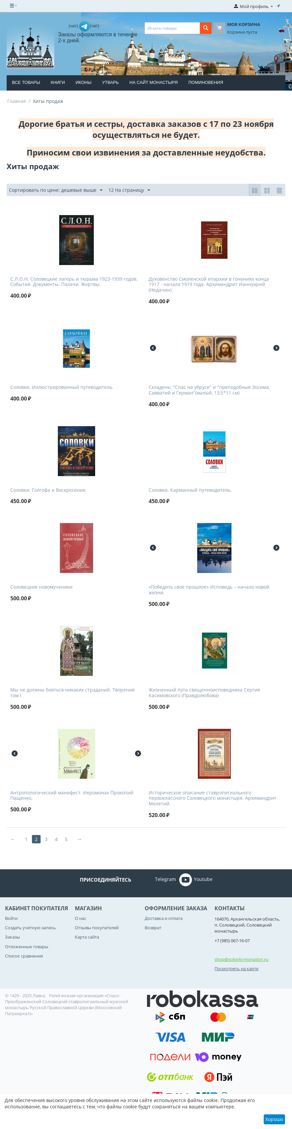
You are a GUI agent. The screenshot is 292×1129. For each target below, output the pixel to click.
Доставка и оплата (164, 918)
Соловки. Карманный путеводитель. (190, 490)
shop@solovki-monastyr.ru (241, 959)
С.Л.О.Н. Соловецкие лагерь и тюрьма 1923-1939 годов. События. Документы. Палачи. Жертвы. (74, 282)
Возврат (153, 928)
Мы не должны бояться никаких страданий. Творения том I (72, 693)
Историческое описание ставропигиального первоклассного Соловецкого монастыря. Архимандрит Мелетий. (212, 798)
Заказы (12, 937)
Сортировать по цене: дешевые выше (55, 190)
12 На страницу (129, 190)
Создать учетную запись (30, 928)
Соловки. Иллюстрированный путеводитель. (61, 387)
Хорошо (274, 1119)
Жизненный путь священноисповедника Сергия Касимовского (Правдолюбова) (204, 693)
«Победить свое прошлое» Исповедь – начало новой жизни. (209, 590)
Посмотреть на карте (236, 969)
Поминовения (206, 82)
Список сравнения (24, 956)
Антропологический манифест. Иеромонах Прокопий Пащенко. (71, 795)
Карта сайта (87, 937)
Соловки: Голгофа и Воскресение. (48, 490)
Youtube (196, 879)
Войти (11, 918)
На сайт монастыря (153, 82)
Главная (16, 101)
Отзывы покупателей (97, 928)
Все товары (26, 82)
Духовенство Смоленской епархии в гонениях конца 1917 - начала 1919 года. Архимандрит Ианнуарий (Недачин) (209, 284)
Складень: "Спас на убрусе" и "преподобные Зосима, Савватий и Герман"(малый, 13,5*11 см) (209, 390)
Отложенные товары (26, 947)
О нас (80, 918)
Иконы (83, 82)
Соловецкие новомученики (41, 587)
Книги (58, 82)
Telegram (156, 879)
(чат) (74, 25)
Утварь (110, 82)
